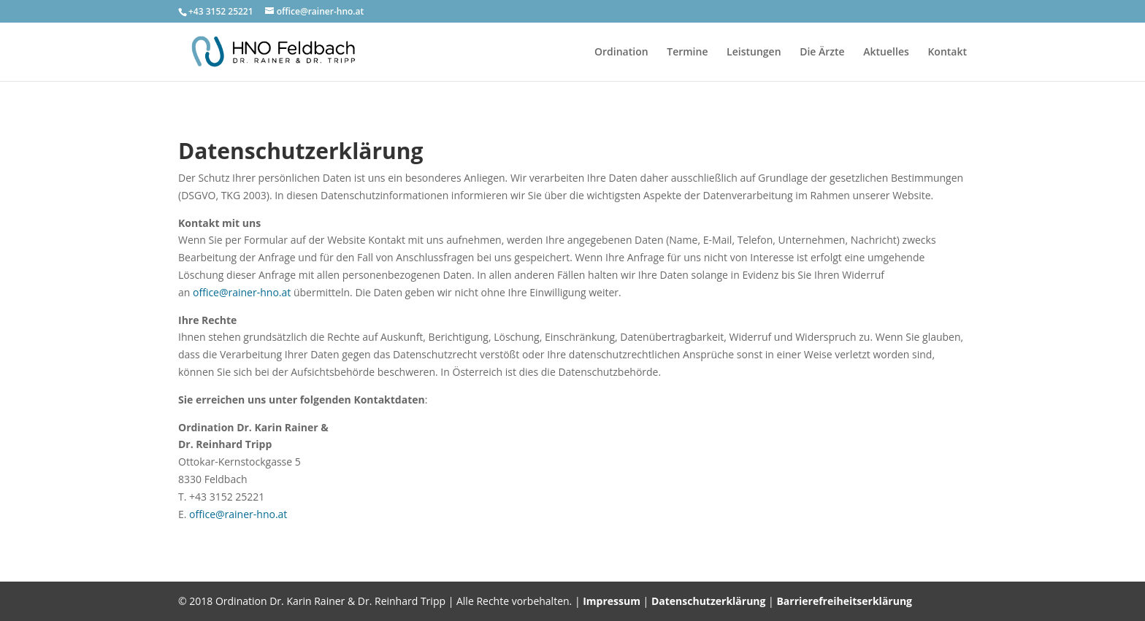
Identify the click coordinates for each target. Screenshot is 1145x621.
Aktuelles (885, 52)
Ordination (621, 52)
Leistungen (754, 52)
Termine (687, 52)
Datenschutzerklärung (708, 601)
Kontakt (947, 52)
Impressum (611, 601)
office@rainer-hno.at (242, 292)
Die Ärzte (822, 52)
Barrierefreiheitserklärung (844, 601)
